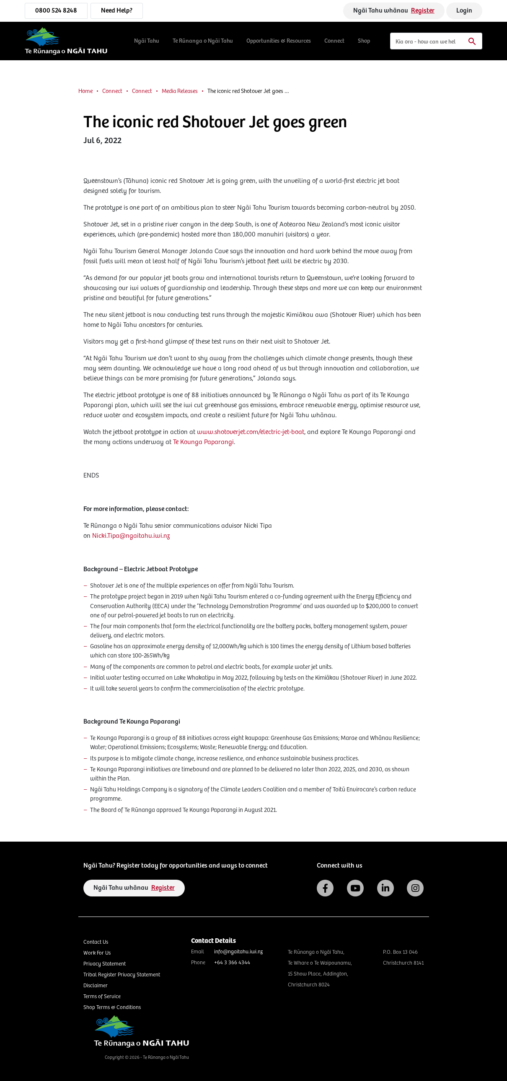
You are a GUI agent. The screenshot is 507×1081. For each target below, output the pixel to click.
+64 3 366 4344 (232, 963)
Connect (334, 41)
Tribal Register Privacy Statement (121, 975)
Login (464, 10)
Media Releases (180, 91)
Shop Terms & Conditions (112, 1007)
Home (85, 91)
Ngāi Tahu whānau (394, 10)
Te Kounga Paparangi (203, 442)
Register (423, 10)
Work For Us (97, 953)
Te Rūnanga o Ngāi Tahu (203, 41)
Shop (364, 41)
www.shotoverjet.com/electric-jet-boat (250, 432)
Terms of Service (102, 997)
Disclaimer (95, 986)
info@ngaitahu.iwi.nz (238, 952)
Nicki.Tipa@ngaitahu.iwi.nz (131, 535)
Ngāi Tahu (146, 41)
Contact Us (95, 942)
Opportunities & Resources (278, 41)
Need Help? (116, 10)
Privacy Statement (104, 964)
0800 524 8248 (56, 10)
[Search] (436, 41)
